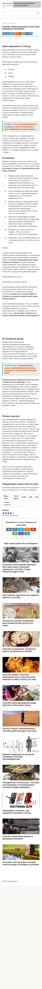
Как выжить (8, 3)
